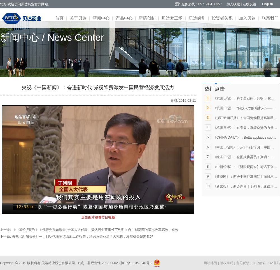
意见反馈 (243, 263)
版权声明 (227, 263)
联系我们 (270, 18)
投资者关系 (222, 18)
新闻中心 (101, 18)
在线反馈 (249, 4)
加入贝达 (247, 18)
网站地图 (211, 263)
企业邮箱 (259, 263)
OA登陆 (274, 263)
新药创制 (147, 18)
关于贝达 (78, 18)
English (267, 4)
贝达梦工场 (172, 18)
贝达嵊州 (197, 18)
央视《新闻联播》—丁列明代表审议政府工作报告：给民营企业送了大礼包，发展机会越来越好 (82, 236)
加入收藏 (234, 4)
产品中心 (124, 18)
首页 (59, 18)
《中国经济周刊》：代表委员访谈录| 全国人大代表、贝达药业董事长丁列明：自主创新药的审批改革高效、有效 (95, 230)
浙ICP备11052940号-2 (135, 263)
